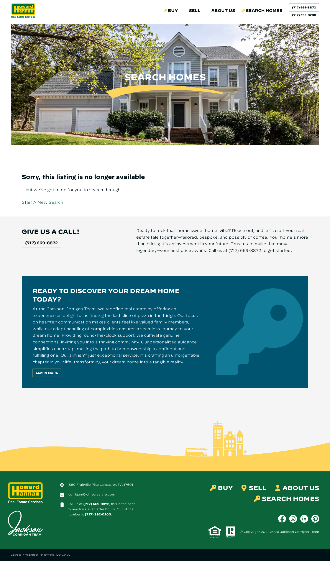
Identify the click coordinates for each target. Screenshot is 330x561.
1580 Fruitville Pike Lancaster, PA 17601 (100, 484)
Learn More (47, 372)
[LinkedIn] (304, 519)
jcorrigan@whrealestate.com (91, 494)
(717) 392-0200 (98, 514)
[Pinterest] (315, 519)
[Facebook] (282, 519)
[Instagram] (293, 519)
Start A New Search (42, 202)
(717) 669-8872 (304, 7)
